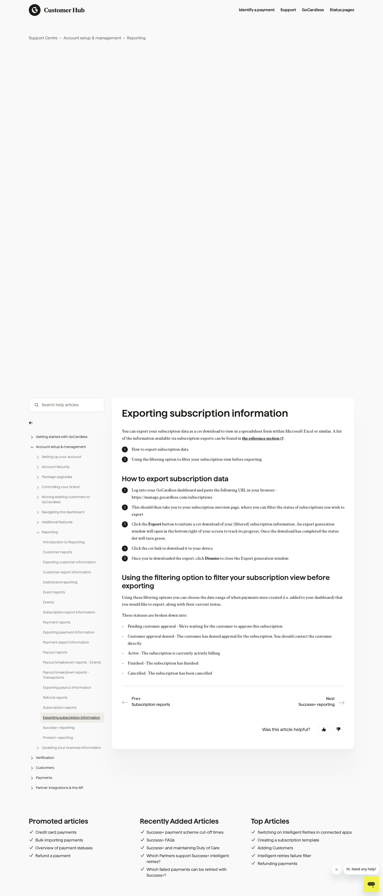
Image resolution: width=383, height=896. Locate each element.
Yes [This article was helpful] (324, 729)
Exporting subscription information (71, 718)
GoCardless (313, 10)
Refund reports (55, 697)
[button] (66, 422)
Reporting (136, 38)
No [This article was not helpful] (338, 729)
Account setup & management (92, 38)
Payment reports (56, 622)
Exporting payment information (69, 632)
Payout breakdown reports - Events (72, 662)
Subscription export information (69, 612)
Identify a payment (257, 10)
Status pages (342, 10)
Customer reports (57, 552)
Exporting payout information (67, 687)
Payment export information (66, 642)
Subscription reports (59, 708)
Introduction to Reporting (64, 542)
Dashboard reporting (60, 582)
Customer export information (67, 572)
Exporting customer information (69, 562)
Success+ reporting (58, 728)
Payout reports (55, 652)
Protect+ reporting (58, 738)
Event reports (54, 592)
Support (288, 10)
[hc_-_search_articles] (66, 405)
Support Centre (43, 38)
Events (48, 602)
